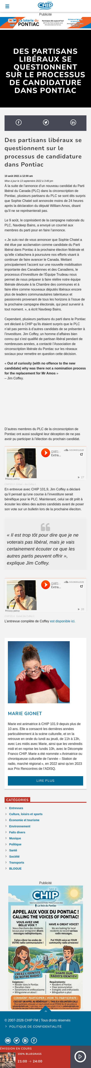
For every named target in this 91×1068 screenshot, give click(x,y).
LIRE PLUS (45, 780)
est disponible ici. (62, 621)
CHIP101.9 (10, 484)
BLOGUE (15, 868)
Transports (16, 862)
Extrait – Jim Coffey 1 (26, 484)
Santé (13, 850)
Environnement (19, 826)
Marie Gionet (25, 714)
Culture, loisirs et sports (25, 814)
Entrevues (16, 808)
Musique (15, 838)
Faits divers (17, 832)
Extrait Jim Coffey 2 (25, 616)
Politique (15, 844)
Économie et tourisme (24, 820)
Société (14, 856)
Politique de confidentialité (35, 1026)
